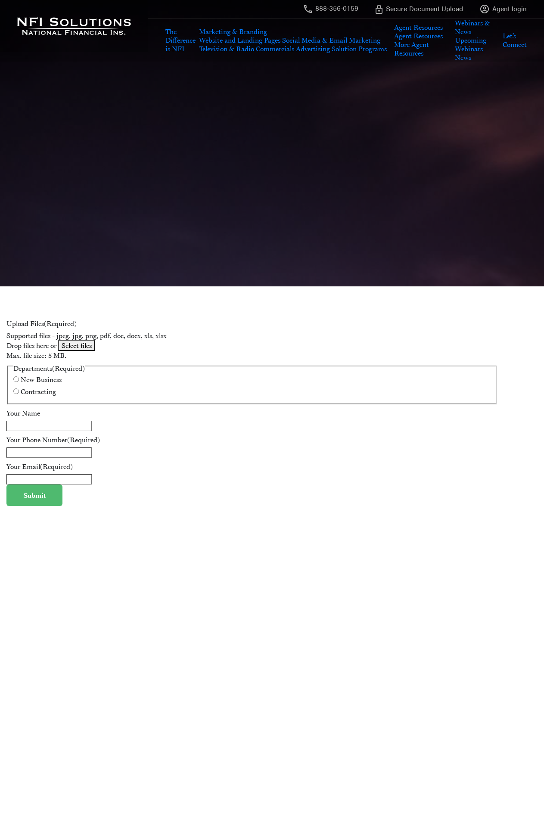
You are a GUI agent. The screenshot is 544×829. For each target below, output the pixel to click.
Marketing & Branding (233, 31)
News (463, 57)
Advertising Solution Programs (341, 48)
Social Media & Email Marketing (331, 40)
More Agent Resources (411, 48)
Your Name (23, 413)
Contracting (38, 391)
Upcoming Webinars (470, 44)
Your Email (39, 466)
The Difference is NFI (180, 40)
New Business (41, 379)
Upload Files (41, 323)
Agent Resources (418, 27)
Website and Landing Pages (239, 40)
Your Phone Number (53, 439)
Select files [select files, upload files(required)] (77, 345)
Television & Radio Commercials (246, 48)
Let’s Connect (515, 40)
